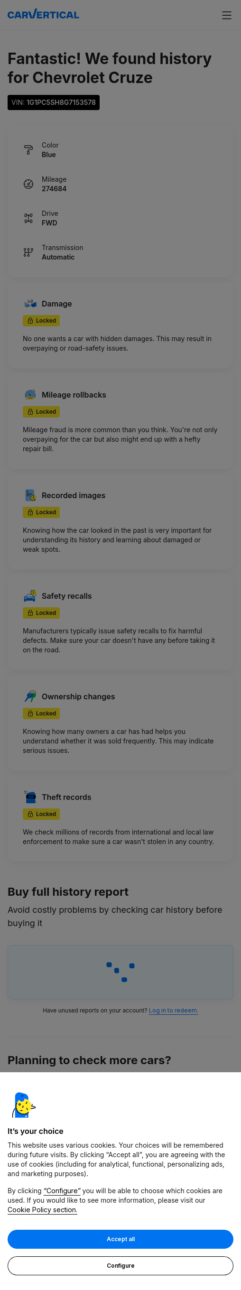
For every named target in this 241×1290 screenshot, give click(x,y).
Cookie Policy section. (42, 1210)
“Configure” (62, 1192)
